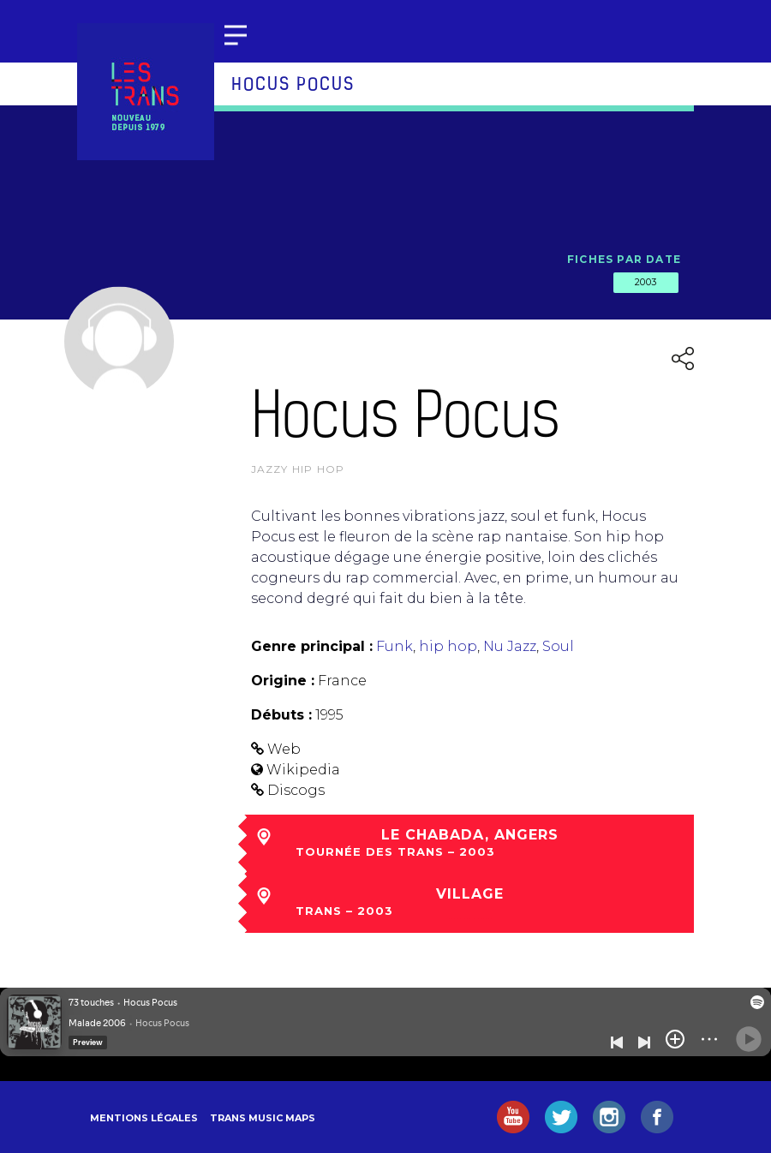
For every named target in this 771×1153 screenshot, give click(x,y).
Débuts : (281, 715)
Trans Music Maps (262, 1118)
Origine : (282, 680)
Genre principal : (312, 646)
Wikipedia (303, 770)
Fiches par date (624, 259)
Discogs (296, 790)
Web (284, 749)
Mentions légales (144, 1118)
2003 (646, 282)
